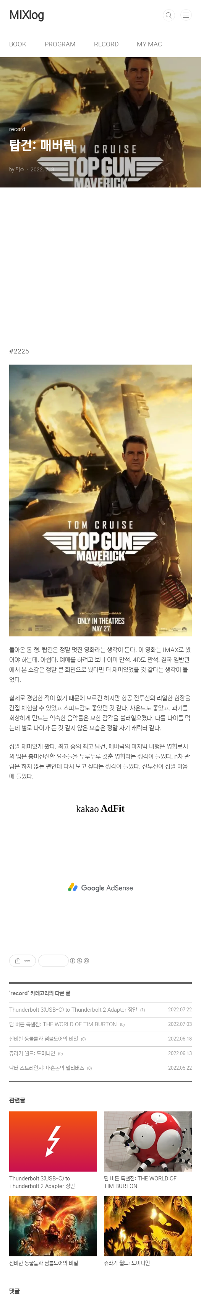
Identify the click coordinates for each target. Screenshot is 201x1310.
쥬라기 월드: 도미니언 (32, 1053)
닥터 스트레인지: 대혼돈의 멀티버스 (46, 1068)
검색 (169, 15)
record (19, 993)
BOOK (17, 44)
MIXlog (26, 15)
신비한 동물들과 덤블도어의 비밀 (43, 1039)
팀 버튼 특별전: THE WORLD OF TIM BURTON (63, 1024)
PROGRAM (60, 44)
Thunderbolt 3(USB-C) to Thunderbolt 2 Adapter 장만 (73, 1010)
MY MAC (149, 44)
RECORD (106, 44)
